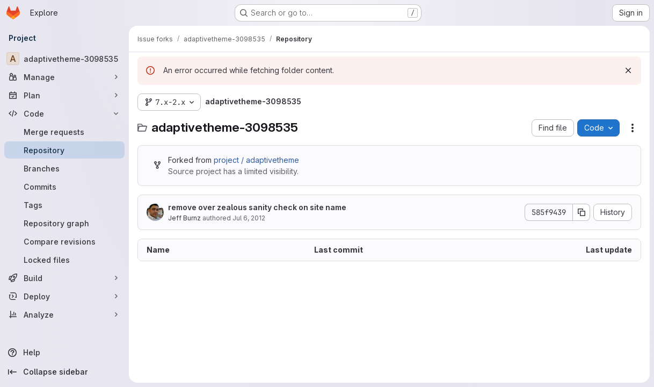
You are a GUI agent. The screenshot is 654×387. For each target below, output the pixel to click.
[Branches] (64, 168)
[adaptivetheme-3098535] (64, 58)
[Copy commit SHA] (581, 212)
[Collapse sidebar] (64, 372)
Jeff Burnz (184, 218)
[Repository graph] (64, 223)
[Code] (64, 113)
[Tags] (64, 204)
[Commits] (64, 186)
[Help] (64, 352)
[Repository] (64, 150)
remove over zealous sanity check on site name (257, 207)
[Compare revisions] (64, 241)
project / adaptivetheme (256, 159)
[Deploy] (64, 296)
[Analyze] (64, 314)
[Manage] (64, 76)
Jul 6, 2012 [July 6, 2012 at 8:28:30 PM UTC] (248, 218)
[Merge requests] (64, 131)
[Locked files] (64, 259)
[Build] (64, 277)
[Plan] (64, 95)
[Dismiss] (628, 70)
